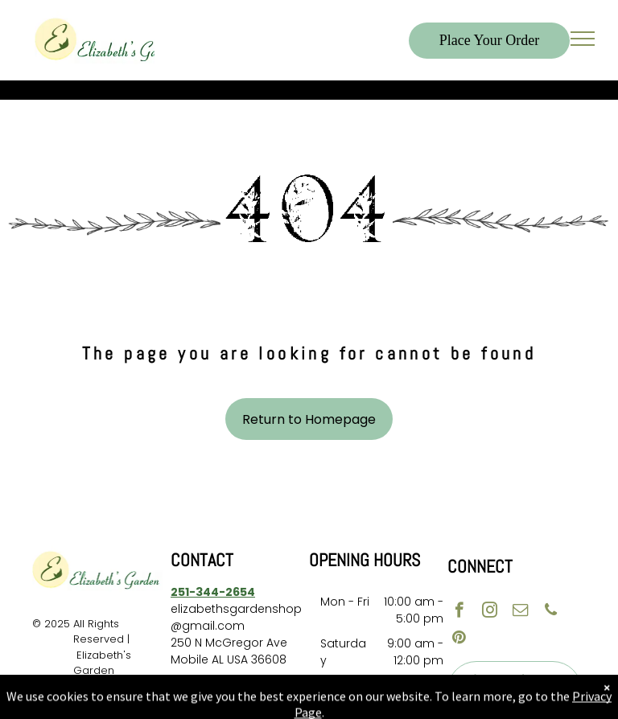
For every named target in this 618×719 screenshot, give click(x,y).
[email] (520, 612)
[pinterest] (459, 639)
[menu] (583, 39)
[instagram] (489, 612)
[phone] (550, 612)
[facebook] (459, 612)
